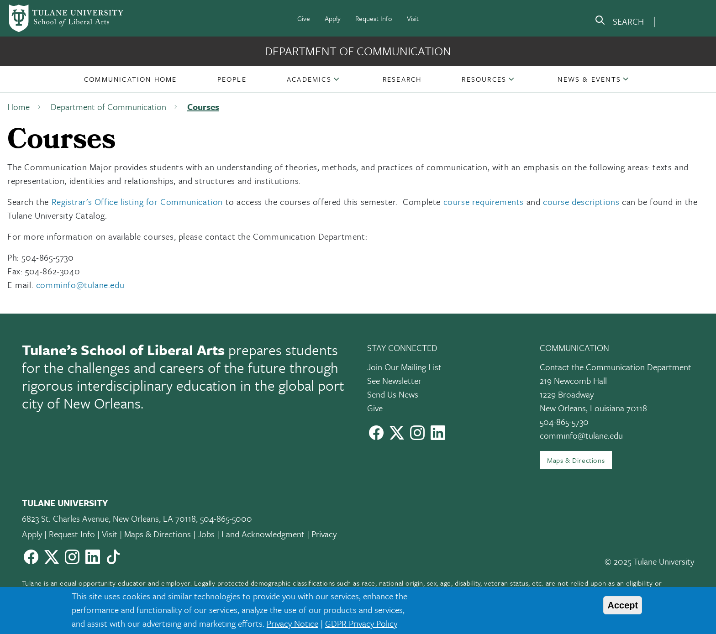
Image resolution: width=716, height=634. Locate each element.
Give (303, 18)
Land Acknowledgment (263, 534)
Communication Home (130, 79)
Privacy (324, 534)
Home (18, 106)
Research (402, 79)
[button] (130, 79)
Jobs (206, 534)
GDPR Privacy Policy (361, 623)
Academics (309, 79)
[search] (619, 22)
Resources (484, 79)
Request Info (373, 18)
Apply (333, 18)
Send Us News (392, 394)
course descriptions (581, 201)
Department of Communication (358, 50)
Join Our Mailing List (404, 367)
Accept (622, 605)
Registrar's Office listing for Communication (137, 201)
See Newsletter (394, 380)
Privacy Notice (292, 623)
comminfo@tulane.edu (80, 284)
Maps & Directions (576, 460)
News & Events (589, 79)
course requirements (483, 201)
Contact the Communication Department (615, 367)
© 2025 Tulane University (649, 561)
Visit (413, 18)
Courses (203, 106)
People (232, 79)
